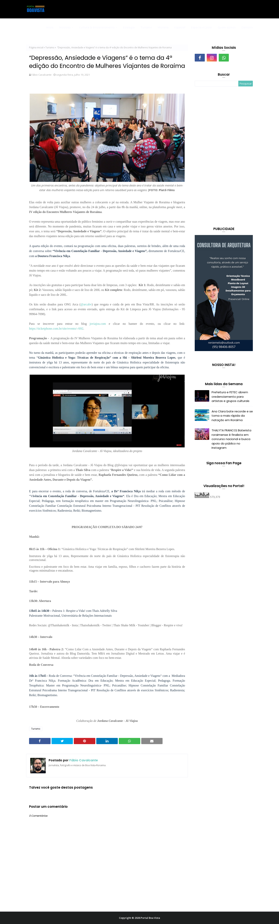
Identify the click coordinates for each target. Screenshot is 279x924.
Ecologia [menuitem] (129, 27)
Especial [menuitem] (179, 27)
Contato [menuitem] (247, 27)
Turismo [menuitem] (146, 27)
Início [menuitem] (49, 27)
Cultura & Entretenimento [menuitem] (97, 27)
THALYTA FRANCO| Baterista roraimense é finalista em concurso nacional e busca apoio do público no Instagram (231, 439)
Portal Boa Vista (150, 918)
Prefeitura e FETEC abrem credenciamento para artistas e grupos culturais (230, 396)
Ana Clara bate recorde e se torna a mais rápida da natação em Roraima (232, 415)
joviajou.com (98, 323)
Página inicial (36, 47)
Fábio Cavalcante (41, 74)
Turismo (49, 47)
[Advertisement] (224, 157)
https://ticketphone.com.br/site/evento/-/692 (56, 328)
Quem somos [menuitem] (227, 27)
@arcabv (86, 304)
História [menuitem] (163, 27)
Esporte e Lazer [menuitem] (201, 27)
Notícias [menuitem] (65, 27)
